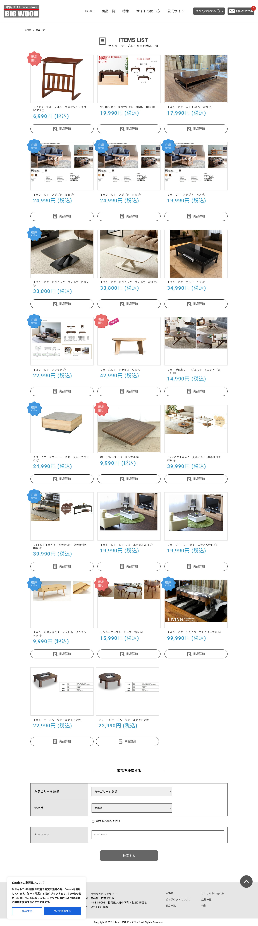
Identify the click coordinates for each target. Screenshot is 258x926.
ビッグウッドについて (178, 899)
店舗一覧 (206, 899)
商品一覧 (108, 11)
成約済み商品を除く (106, 821)
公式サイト (175, 11)
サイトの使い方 (148, 11)
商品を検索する (208, 11)
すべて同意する (62, 911)
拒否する (27, 911)
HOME (89, 11)
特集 (125, 11)
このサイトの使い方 (212, 893)
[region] (46, 898)
